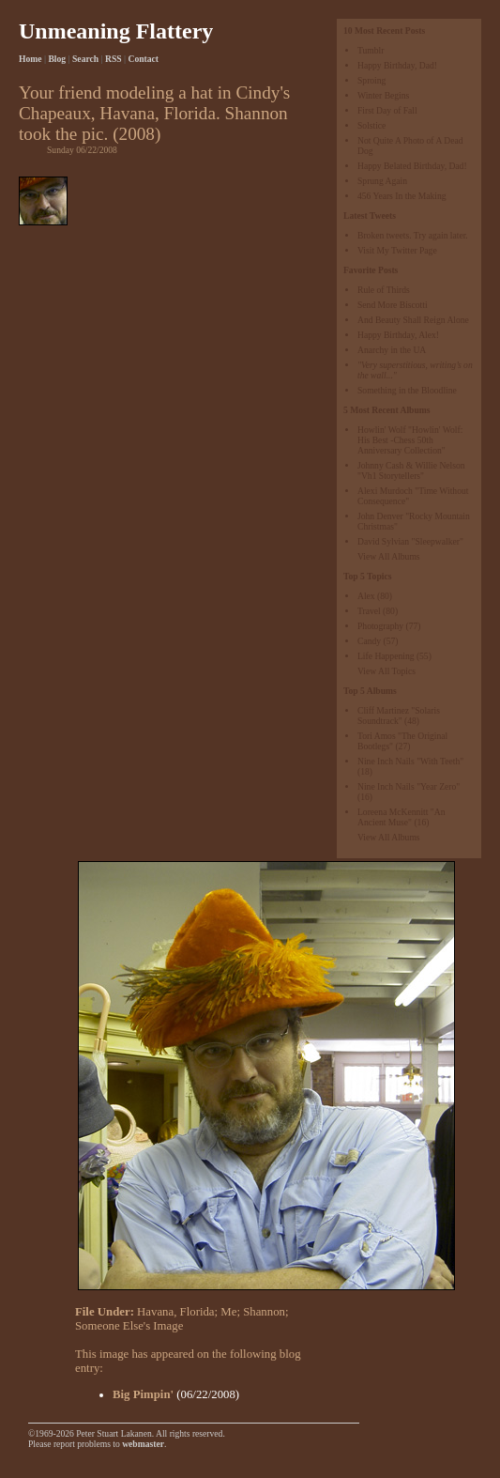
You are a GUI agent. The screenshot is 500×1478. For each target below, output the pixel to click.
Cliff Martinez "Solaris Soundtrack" (398, 715)
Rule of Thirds (383, 290)
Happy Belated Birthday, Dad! (412, 166)
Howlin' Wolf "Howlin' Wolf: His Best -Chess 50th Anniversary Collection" (409, 439)
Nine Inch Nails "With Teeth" (410, 761)
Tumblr (370, 50)
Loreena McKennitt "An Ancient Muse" (401, 817)
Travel (369, 611)
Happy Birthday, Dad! (397, 65)
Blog (57, 59)
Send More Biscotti (392, 305)
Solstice (371, 125)
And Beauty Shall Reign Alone (413, 320)
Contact (144, 59)
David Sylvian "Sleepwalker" (410, 541)
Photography (380, 626)
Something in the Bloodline (407, 390)
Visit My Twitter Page (397, 250)
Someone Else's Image (129, 1325)
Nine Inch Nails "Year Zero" (408, 786)
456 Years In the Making (402, 196)
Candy (369, 641)
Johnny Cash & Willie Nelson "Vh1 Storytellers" (411, 470)
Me (228, 1311)
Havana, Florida (175, 1311)
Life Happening (385, 656)
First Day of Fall (387, 110)
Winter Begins (383, 95)
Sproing (371, 80)
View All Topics (386, 671)
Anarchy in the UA (391, 350)
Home (30, 59)
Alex (366, 596)
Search (85, 59)
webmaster (143, 1444)
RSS (113, 59)
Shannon (264, 1311)
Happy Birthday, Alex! (398, 335)
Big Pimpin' (143, 1394)
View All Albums (388, 556)
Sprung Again (382, 181)
